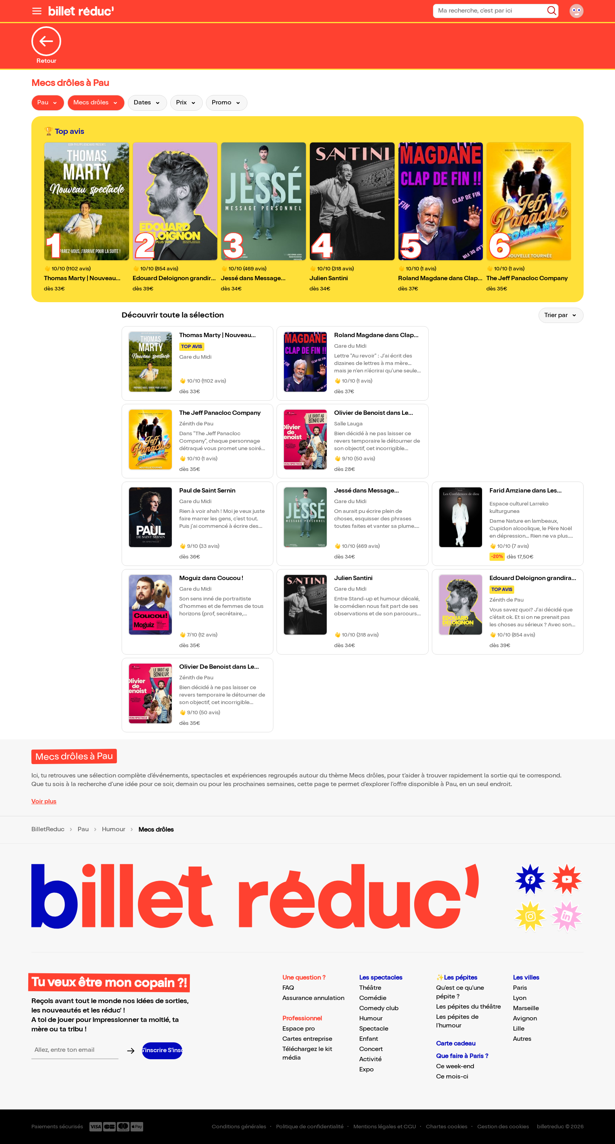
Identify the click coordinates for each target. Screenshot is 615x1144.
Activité (370, 1059)
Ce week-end (455, 1066)
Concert (371, 1049)
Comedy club (378, 1008)
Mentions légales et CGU (384, 1126)
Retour (46, 45)
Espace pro (298, 1029)
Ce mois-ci (452, 1076)
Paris (520, 988)
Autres (522, 1039)
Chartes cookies (447, 1126)
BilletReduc (47, 830)
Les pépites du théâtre (468, 1007)
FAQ (288, 988)
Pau (83, 830)
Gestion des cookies (503, 1126)
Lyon (519, 998)
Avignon (525, 1018)
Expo (366, 1069)
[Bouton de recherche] (552, 10)
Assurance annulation (313, 998)
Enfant (368, 1039)
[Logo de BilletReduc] (81, 11)
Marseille (526, 1008)
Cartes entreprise (307, 1039)
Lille (518, 1029)
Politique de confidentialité (310, 1126)
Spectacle (373, 1029)
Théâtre (370, 988)
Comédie (372, 998)
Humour (113, 830)
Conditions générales (239, 1126)
